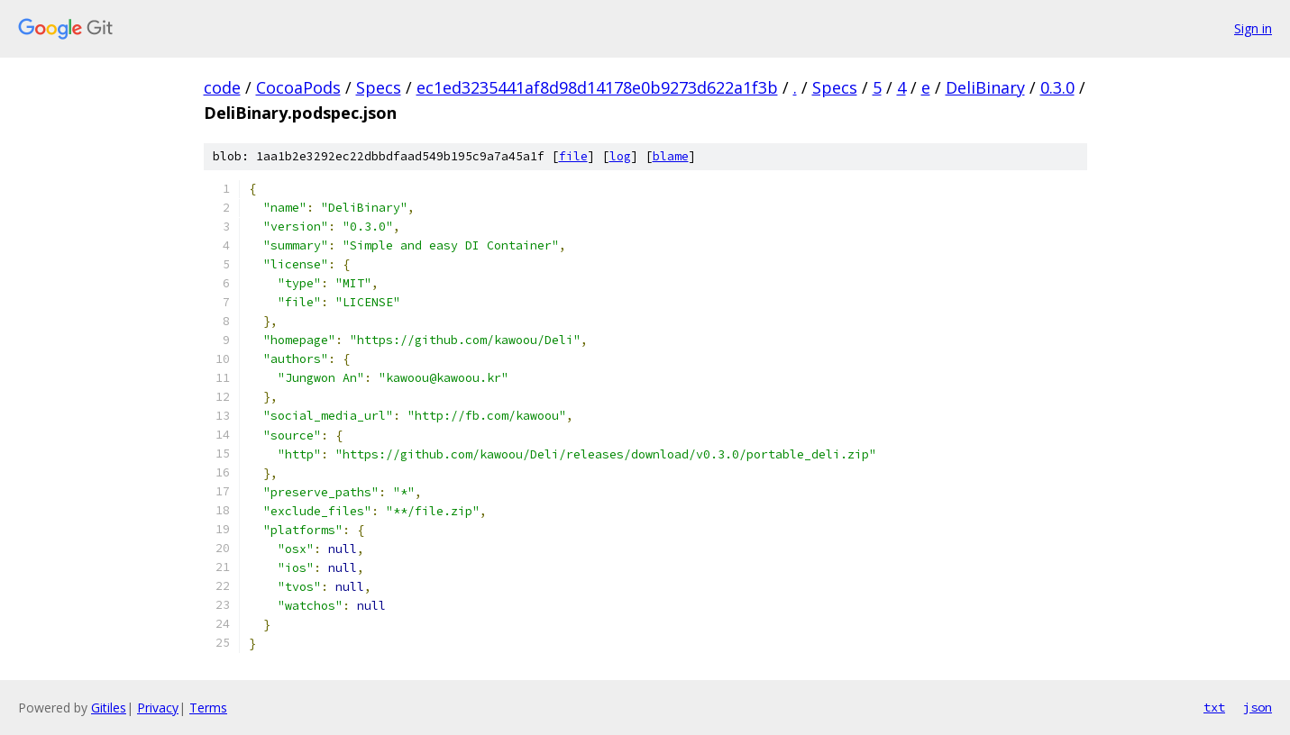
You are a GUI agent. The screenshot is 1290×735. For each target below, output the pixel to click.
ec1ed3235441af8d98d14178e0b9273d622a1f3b (597, 87)
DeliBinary (985, 87)
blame (671, 156)
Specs (378, 87)
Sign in (1253, 28)
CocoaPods (298, 87)
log (620, 156)
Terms (208, 707)
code (222, 87)
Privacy (157, 707)
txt (1214, 707)
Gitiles (108, 707)
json (1257, 707)
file (573, 156)
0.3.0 (1057, 87)
